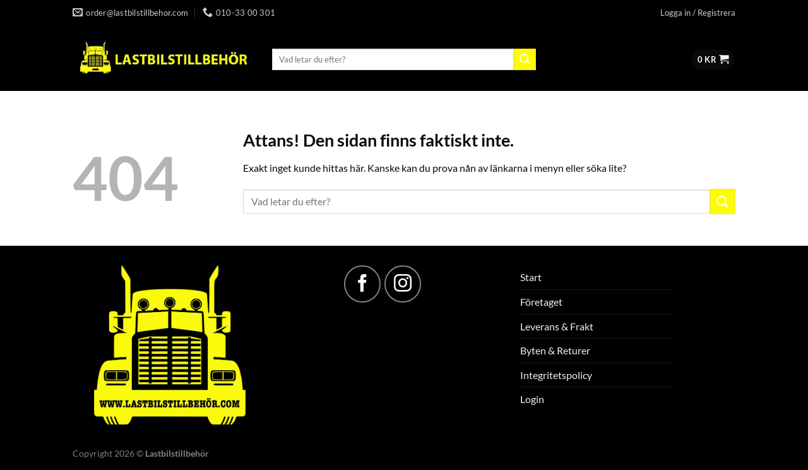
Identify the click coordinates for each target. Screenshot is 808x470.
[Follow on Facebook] (362, 283)
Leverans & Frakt (556, 326)
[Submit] (524, 59)
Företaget (541, 302)
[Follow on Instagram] (402, 283)
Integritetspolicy (556, 375)
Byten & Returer (555, 350)
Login (532, 399)
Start (531, 277)
